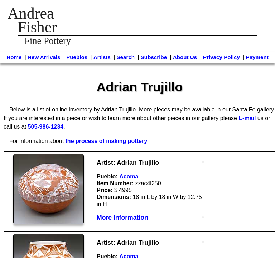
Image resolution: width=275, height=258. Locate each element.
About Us (185, 57)
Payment (257, 57)
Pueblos (76, 57)
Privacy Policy (221, 57)
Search (125, 57)
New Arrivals (44, 57)
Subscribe (154, 57)
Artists (102, 57)
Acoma (128, 176)
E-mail (247, 118)
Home (13, 57)
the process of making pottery (107, 141)
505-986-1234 (46, 127)
